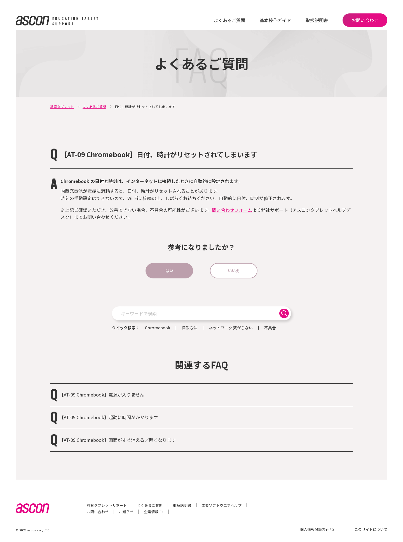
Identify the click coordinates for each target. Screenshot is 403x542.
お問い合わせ (365, 20)
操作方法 (189, 328)
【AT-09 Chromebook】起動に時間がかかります (108, 417)
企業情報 (151, 511)
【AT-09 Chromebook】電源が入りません (101, 394)
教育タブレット (62, 106)
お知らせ (126, 511)
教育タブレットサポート (107, 505)
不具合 (270, 328)
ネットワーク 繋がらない (231, 328)
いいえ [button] (234, 270)
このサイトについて (371, 529)
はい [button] (169, 270)
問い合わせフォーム (232, 210)
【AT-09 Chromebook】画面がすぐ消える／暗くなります (117, 440)
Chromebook (157, 328)
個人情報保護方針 (314, 529)
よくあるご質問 (229, 20)
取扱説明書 (317, 20)
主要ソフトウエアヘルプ (222, 505)
